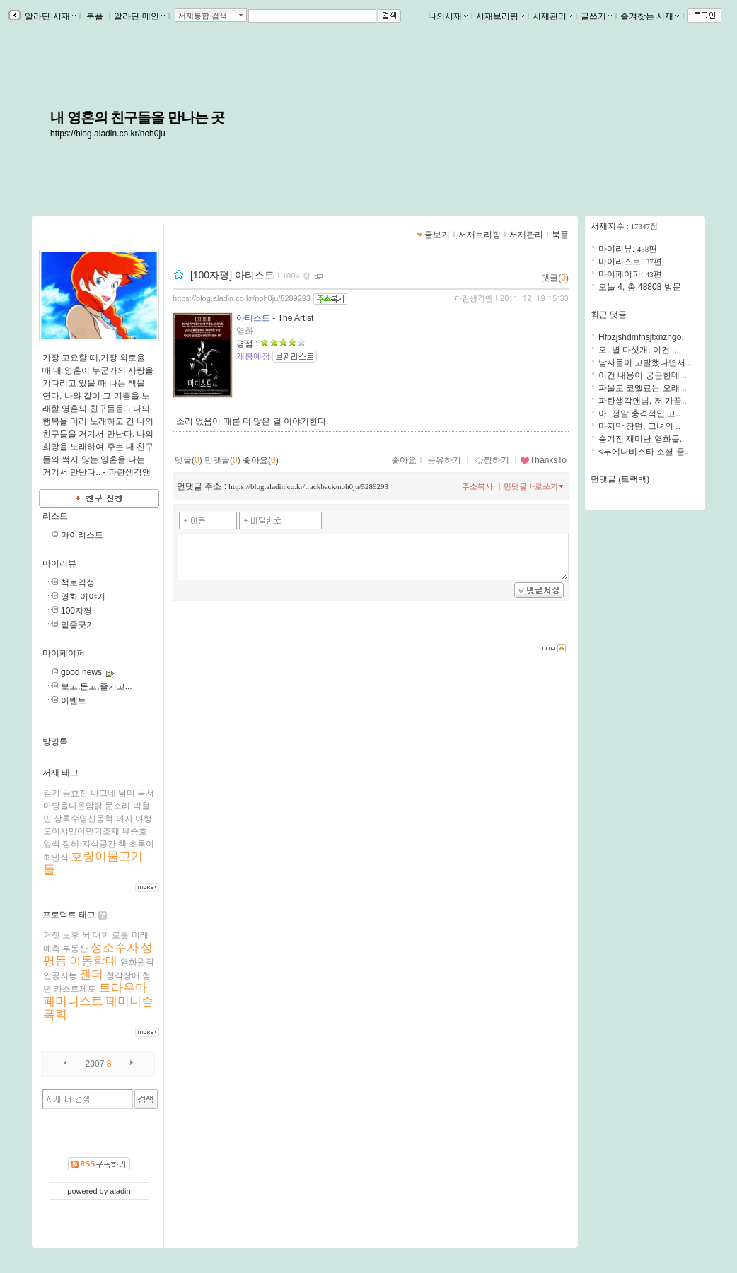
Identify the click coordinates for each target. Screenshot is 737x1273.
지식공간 (99, 844)
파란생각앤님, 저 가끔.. (642, 401)
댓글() (555, 278)
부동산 (75, 949)
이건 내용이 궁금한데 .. (642, 375)
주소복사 (477, 486)
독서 (145, 793)
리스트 (55, 516)
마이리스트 (82, 535)
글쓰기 (596, 16)
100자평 (76, 611)
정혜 (70, 844)
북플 (95, 16)
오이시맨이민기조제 (81, 831)
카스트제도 (75, 989)
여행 (143, 818)
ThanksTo (543, 460)
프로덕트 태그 (68, 915)
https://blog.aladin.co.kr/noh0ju (108, 134)
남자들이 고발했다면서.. (644, 363)
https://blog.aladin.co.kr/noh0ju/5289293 (242, 298)
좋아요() (261, 460)
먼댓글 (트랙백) (620, 479)
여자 (124, 818)
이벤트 (73, 700)
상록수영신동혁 (83, 818)
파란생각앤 (473, 298)
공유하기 (444, 460)
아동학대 (93, 961)
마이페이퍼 (63, 653)
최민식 (56, 857)
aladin (120, 1191)
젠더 (91, 974)
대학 (101, 935)
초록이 (141, 844)
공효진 (75, 793)
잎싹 (51, 844)
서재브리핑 (500, 16)
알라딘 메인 (139, 16)
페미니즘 (129, 1001)
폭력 (55, 1014)
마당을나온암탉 (73, 806)
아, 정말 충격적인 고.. (639, 413)
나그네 (103, 793)
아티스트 (253, 318)
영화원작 (137, 962)
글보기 (437, 235)
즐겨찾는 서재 (649, 16)
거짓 (51, 935)
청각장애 (123, 975)
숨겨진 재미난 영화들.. (641, 439)
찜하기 (492, 460)
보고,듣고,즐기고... (96, 686)
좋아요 (404, 460)
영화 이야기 (83, 597)
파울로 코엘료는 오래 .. (642, 388)
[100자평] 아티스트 (232, 275)
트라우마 (123, 988)
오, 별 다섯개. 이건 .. (637, 350)
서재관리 (552, 16)
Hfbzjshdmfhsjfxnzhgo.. (642, 337)
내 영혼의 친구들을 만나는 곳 (137, 117)
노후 (70, 935)
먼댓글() (222, 460)
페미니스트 (73, 1001)
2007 (95, 1064)
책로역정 (78, 582)
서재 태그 (60, 773)
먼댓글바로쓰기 (535, 486)
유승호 (134, 831)
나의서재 (448, 16)
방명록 (55, 741)
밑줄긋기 (78, 625)
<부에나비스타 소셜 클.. (643, 452)
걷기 (51, 793)
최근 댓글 (609, 314)
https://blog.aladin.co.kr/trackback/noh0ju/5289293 (308, 486)
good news (81, 672)
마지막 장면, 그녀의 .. (639, 426)
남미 (126, 793)
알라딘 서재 (49, 16)
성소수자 (115, 947)
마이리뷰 (59, 563)
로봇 (120, 935)
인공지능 (60, 975)
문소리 (117, 806)
